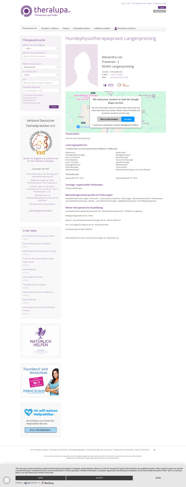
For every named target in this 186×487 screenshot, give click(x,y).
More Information (109, 119)
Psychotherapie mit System (34, 284)
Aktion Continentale (142, 450)
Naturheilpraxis (29, 269)
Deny (40, 478)
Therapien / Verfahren (50, 28)
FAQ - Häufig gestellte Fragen (139, 3)
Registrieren (159, 11)
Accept (128, 119)
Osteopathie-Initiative (81, 28)
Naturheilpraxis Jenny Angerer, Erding (39, 251)
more (158, 478)
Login (162, 7)
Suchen (54, 107)
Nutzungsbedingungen (77, 450)
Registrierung (160, 3)
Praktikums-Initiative (102, 28)
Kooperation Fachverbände (123, 450)
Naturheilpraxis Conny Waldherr (37, 243)
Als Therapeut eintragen (39, 450)
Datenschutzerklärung (95, 450)
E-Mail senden (116, 74)
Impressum (108, 450)
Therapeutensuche (29, 28)
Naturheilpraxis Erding (32, 277)
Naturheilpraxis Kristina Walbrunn (38, 292)
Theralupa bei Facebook (58, 450)
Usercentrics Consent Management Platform (120, 125)
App (123, 3)
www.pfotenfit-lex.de (119, 77)
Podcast (66, 28)
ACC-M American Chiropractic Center (39, 236)
